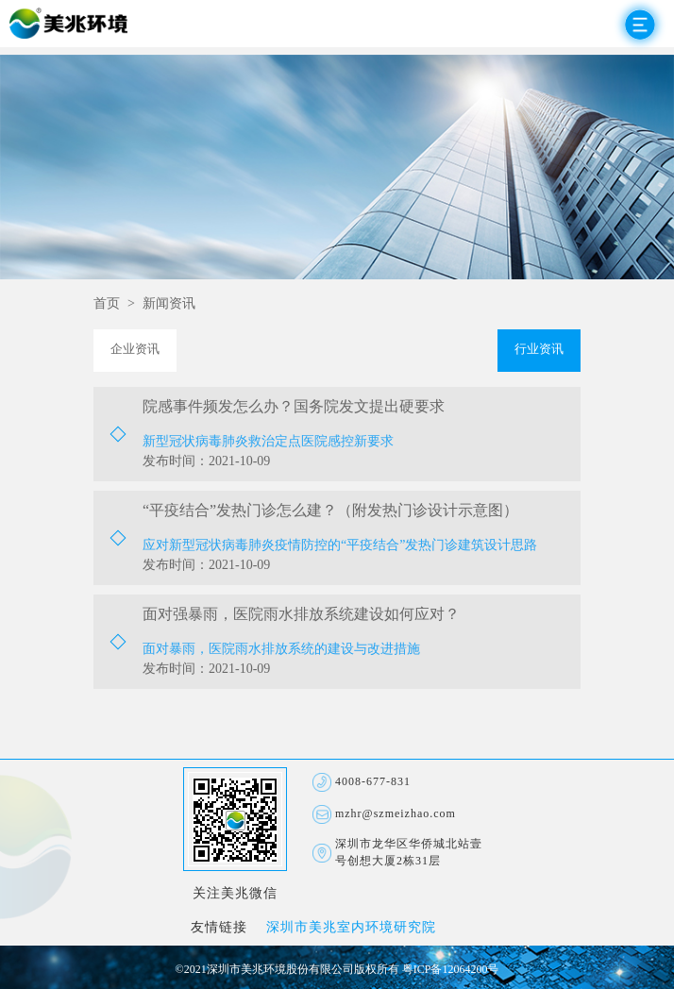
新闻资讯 (169, 304)
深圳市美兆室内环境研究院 (351, 928)
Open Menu (640, 24)
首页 (106, 304)
